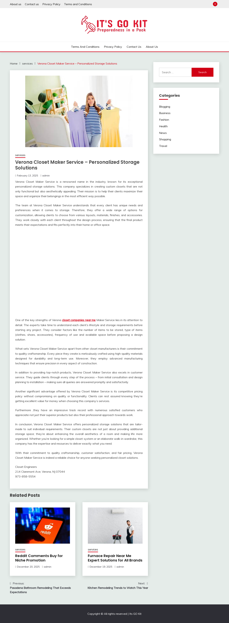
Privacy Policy (51, 4)
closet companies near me (79, 320)
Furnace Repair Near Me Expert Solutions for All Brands (115, 558)
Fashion (164, 119)
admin (46, 175)
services (20, 155)
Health (163, 126)
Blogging (164, 106)
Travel (163, 146)
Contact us (32, 4)
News (163, 133)
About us (15, 4)
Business (164, 113)
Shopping (165, 139)
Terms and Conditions (78, 4)
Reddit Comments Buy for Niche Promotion (39, 558)
